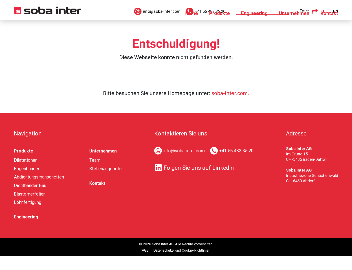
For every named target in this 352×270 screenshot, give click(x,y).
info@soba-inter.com (184, 165)
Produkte (219, 27)
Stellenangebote (105, 182)
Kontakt (329, 27)
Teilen (309, 11)
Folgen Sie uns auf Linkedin (194, 182)
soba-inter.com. (230, 107)
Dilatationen (25, 174)
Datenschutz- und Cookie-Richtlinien (181, 264)
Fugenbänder (27, 182)
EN (335, 11)
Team (94, 174)
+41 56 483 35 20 (236, 165)
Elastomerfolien (30, 208)
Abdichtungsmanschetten (39, 191)
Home (191, 27)
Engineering (254, 27)
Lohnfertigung (27, 216)
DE (325, 11)
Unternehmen (294, 27)
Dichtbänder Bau (30, 199)
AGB (145, 264)
